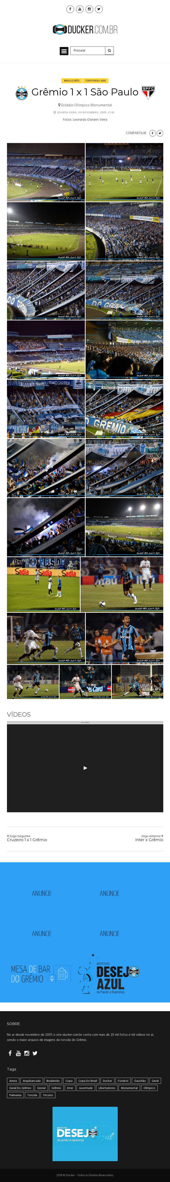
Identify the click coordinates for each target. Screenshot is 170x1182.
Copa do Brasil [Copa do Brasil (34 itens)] (87, 1081)
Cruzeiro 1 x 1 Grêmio (44, 838)
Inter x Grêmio (125, 838)
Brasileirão (72, 80)
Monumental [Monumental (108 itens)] (129, 1088)
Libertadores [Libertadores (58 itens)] (107, 1088)
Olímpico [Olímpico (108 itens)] (149, 1088)
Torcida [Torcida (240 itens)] (32, 1095)
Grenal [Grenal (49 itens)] (41, 1088)
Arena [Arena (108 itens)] (13, 1081)
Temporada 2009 (95, 80)
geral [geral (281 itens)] (155, 1081)
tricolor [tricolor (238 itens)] (48, 1095)
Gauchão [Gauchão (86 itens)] (140, 1081)
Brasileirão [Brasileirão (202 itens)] (53, 1081)
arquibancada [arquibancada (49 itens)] (32, 1081)
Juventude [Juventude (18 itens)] (86, 1088)
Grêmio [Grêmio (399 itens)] (56, 1088)
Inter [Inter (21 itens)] (70, 1088)
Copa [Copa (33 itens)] (69, 1081)
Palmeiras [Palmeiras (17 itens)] (15, 1095)
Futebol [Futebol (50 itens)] (123, 1081)
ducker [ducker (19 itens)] (107, 1081)
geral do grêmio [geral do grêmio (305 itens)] (20, 1088)
